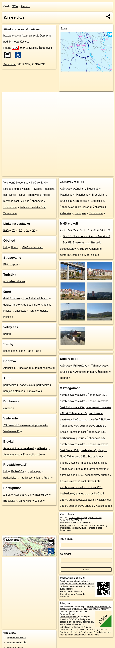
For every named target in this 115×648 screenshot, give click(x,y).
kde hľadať (66, 538)
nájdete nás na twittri (16, 637)
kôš (5, 350)
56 (33, 230)
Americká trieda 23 (14, 454)
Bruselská (22, 368)
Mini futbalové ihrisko (35, 298)
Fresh (14, 247)
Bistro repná (10, 264)
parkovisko (9, 385)
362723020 (76, 520)
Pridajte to (101, 632)
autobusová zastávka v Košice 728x (81, 487)
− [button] (8, 103)
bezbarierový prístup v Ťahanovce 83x (82, 438)
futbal (33, 310)
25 (13, 230)
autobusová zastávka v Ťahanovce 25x (83, 394)
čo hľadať (65, 554)
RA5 (6, 230)
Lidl (5, 247)
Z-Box (7, 494)
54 (27, 230)
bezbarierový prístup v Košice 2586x (90, 505)
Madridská (66, 194)
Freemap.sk (74, 173)
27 (20, 230)
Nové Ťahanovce (29, 194)
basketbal (20, 310)
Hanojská (80, 213)
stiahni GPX (65, 525)
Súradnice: (9, 64)
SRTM (74, 632)
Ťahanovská (67, 207)
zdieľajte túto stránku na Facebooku (77, 583)
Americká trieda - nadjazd (18, 448)
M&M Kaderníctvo (32, 247)
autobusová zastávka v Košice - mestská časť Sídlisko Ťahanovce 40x (85, 419)
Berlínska (96, 200)
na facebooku (82, 581)
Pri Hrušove (80, 365)
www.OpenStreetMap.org (99, 606)
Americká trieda (84, 371)
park (6, 334)
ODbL (97, 609)
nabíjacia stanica (13, 391)
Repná (11, 48)
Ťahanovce (10, 207)
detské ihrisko (11, 298)
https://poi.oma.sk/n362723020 (99, 173)
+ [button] (8, 97)
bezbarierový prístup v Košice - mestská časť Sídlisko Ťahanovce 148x (83, 462)
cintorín (7, 408)
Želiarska (98, 207)
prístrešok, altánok (14, 281)
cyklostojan (36, 454)
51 (88, 230)
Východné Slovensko (15, 182)
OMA (15, 6)
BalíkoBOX (17, 471)
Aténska (25, 6)
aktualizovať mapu (78, 517)
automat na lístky (42, 368)
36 (94, 230)
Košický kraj (38, 182)
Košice (7, 188)
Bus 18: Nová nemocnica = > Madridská (86, 236)
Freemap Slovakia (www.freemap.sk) (68, 615)
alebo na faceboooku (17, 642)
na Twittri (64, 586)
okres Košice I (22, 188)
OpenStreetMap (57, 173)
